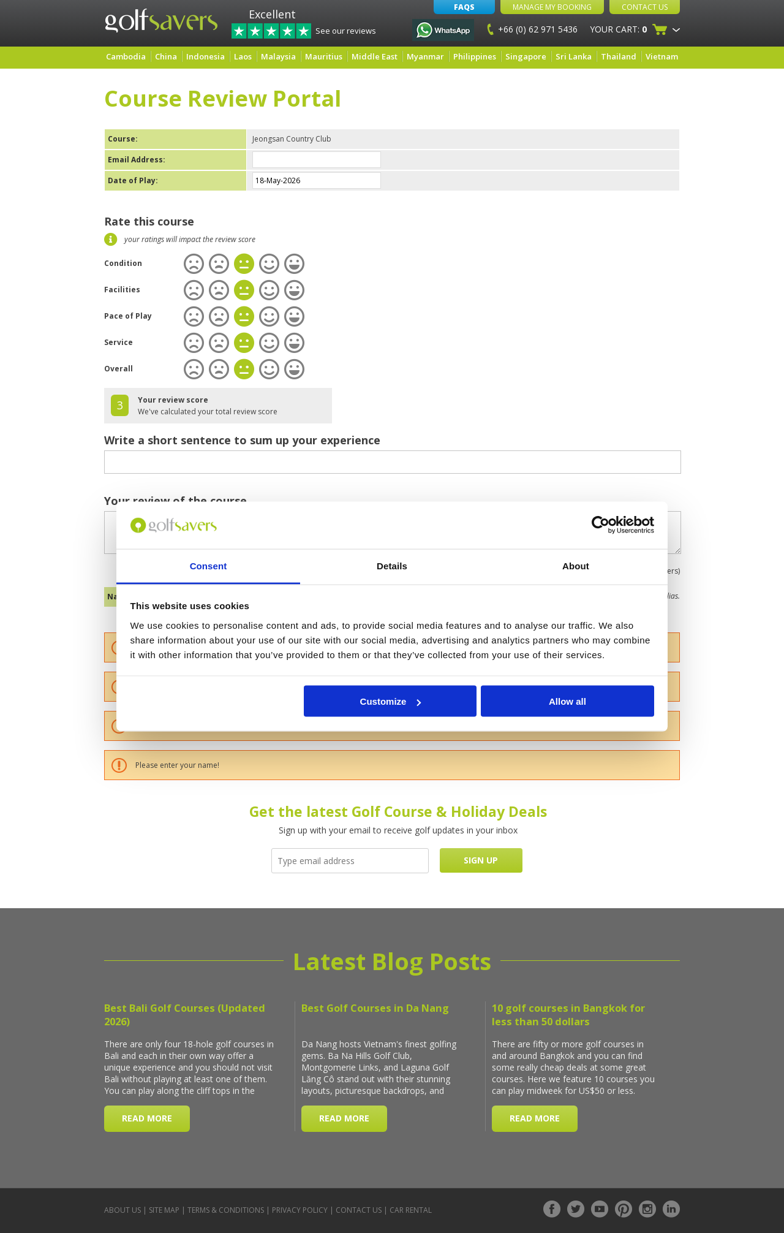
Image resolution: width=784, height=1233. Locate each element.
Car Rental (411, 1210)
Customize (390, 701)
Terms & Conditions (225, 1210)
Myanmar (425, 56)
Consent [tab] (208, 565)
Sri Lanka (574, 56)
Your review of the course (175, 500)
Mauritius (323, 56)
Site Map (164, 1210)
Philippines (474, 56)
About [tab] (575, 565)
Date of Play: (133, 180)
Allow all (567, 701)
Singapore (525, 56)
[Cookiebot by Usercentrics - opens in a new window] (600, 525)
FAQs (464, 7)
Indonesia (205, 56)
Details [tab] (392, 565)
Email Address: (136, 159)
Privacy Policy (300, 1210)
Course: (123, 139)
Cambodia (126, 56)
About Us (122, 1210)
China (166, 56)
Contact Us (645, 7)
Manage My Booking (552, 7)
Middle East (375, 56)
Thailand (618, 56)
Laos (243, 56)
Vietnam (662, 56)
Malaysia (278, 56)
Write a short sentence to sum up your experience (242, 440)
